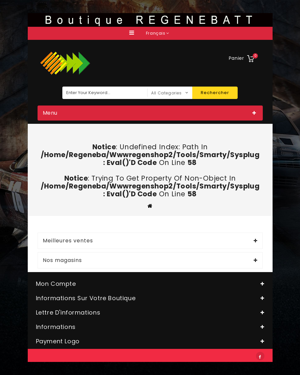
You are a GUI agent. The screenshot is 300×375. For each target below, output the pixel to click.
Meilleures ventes (68, 241)
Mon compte (56, 284)
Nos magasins (62, 260)
